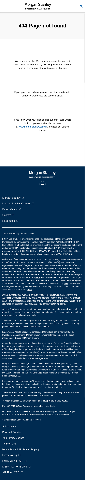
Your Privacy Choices (13, 438)
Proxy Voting (9, 455)
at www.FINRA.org (48, 251)
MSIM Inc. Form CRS (14, 466)
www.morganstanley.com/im (33, 126)
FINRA (43, 366)
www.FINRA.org (64, 254)
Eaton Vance (9, 209)
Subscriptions (9, 426)
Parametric (8, 220)
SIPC (51, 366)
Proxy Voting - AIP (12, 460)
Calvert (6, 215)
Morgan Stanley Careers (16, 203)
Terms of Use (9, 443)
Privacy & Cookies (11, 432)
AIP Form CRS (10, 472)
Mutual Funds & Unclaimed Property (20, 449)
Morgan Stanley (11, 197)
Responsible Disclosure (55, 400)
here (38, 277)
